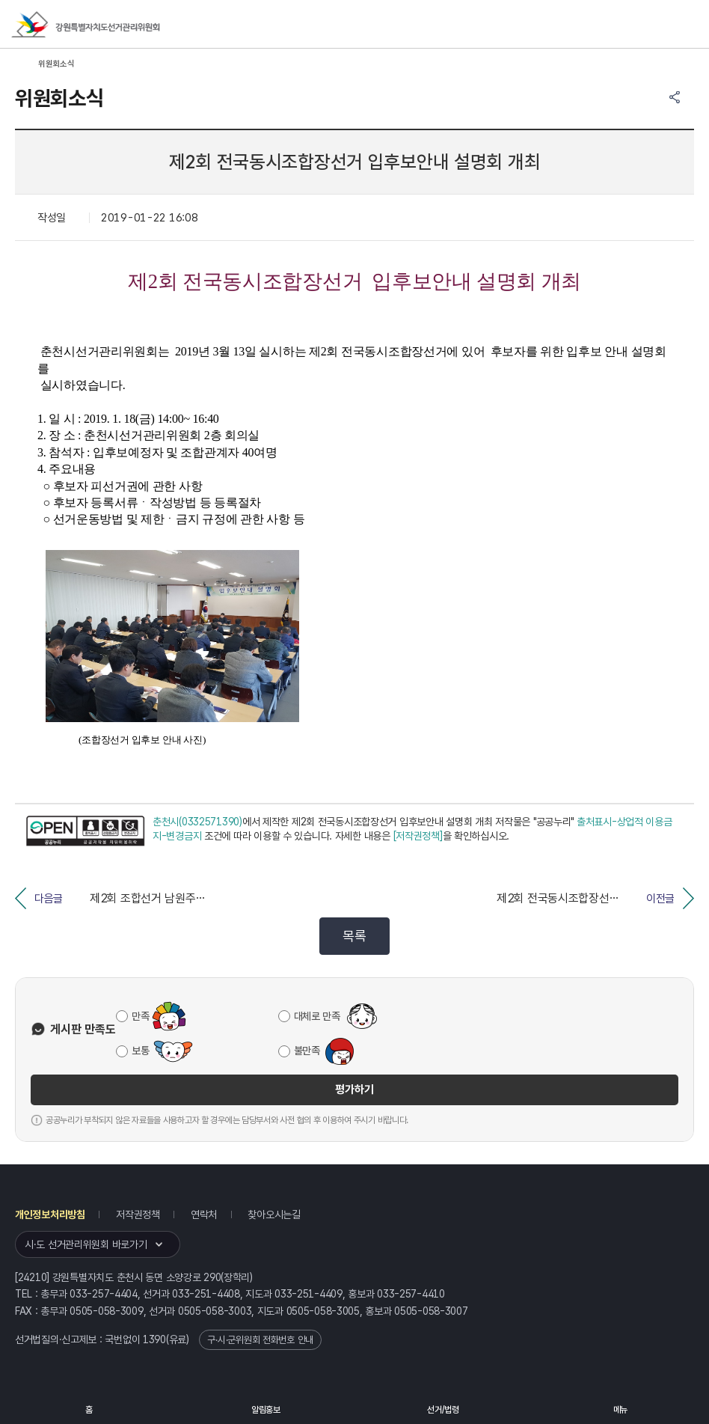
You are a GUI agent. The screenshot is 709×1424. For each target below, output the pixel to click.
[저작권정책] (418, 836)
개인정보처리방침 (50, 1214)
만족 (140, 1016)
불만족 (307, 1051)
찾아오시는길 (274, 1214)
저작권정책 (138, 1214)
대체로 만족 (317, 1016)
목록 (354, 936)
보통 (140, 1051)
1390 (154, 1339)
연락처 (204, 1214)
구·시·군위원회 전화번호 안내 (260, 1339)
